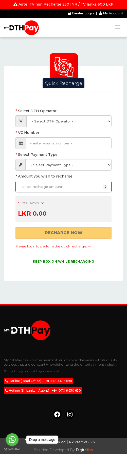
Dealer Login (81, 13)
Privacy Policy (82, 442)
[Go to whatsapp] (12, 439)
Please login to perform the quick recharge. (52, 246)
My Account (111, 13)
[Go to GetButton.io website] (12, 449)
